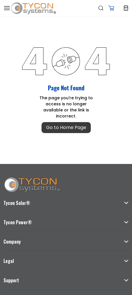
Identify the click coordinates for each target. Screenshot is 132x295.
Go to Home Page (66, 127)
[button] (111, 8)
